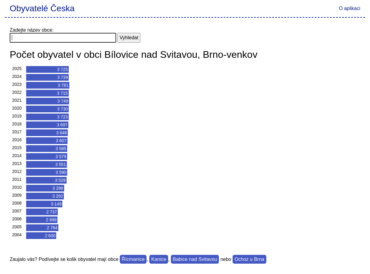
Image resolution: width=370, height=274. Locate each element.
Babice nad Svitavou (195, 259)
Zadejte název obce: (32, 30)
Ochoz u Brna (249, 259)
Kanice (158, 259)
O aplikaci (349, 8)
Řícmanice (133, 259)
